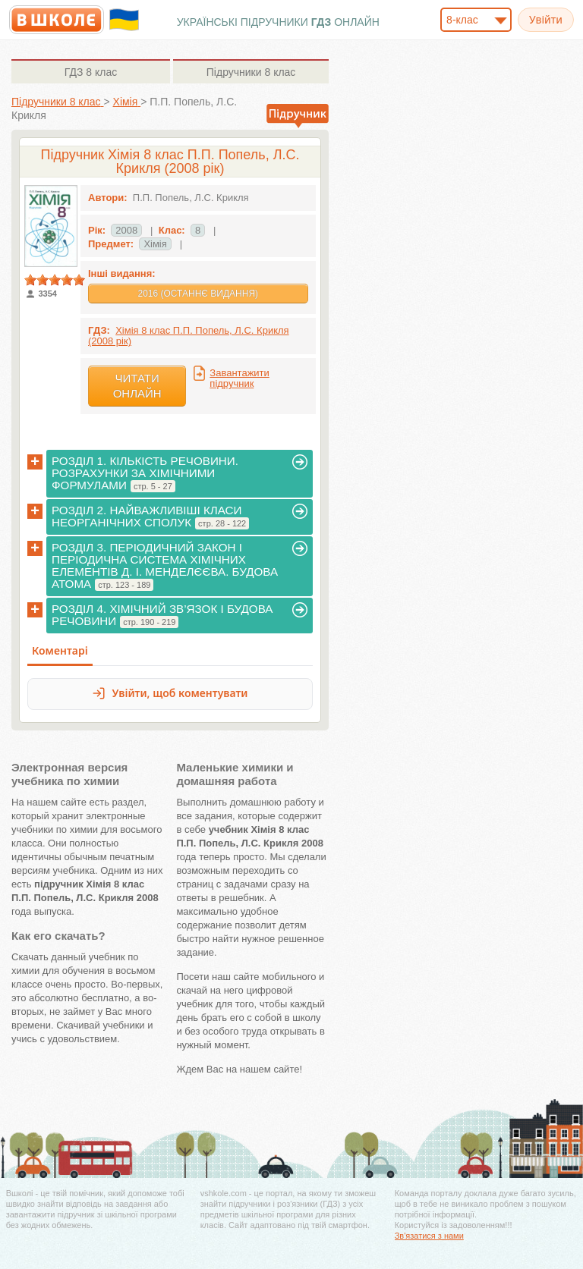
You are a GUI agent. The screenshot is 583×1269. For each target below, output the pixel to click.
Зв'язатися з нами (429, 1235)
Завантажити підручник (239, 378)
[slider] (54, 280)
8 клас (91, 72)
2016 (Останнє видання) (197, 293)
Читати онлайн (137, 386)
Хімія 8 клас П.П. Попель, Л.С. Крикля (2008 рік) (188, 336)
